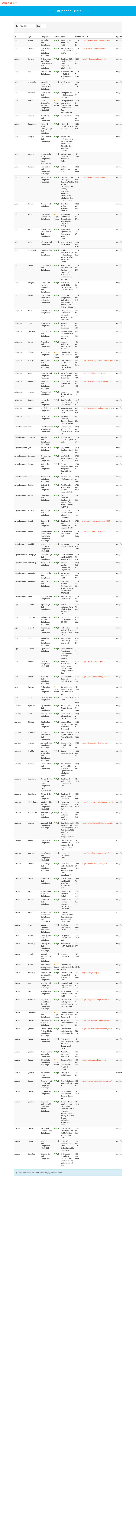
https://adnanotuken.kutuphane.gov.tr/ (97, 1064)
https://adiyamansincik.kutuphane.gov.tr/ (98, 443)
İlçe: (38, 26)
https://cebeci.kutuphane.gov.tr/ (94, 1095)
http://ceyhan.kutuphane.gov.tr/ (94, 84)
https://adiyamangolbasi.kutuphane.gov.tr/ (98, 396)
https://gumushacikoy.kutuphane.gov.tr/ (97, 837)
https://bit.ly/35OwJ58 (90, 1008)
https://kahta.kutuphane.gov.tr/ (94, 408)
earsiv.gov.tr (9, 2)
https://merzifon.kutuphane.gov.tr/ (95, 888)
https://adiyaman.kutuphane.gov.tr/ (95, 416)
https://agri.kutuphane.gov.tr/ (93, 697)
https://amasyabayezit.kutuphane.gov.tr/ (97, 858)
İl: (17, 26)
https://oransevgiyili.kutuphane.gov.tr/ (97, 1116)
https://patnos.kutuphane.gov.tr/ (94, 712)
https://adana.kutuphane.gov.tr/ (94, 212)
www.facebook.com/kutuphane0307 (96, 556)
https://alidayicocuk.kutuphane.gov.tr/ (96, 1056)
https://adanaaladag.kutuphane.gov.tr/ (96, 75)
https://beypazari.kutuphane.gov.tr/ (95, 1035)
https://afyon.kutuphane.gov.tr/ (94, 566)
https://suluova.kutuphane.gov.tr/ (94, 899)
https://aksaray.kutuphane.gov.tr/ (94, 778)
